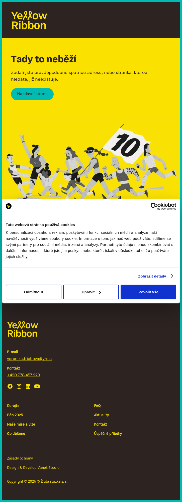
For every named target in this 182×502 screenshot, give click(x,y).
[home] (29, 20)
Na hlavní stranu (32, 94)
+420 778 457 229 (23, 375)
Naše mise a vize (21, 425)
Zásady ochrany (20, 459)
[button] (166, 20)
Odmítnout (33, 292)
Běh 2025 (15, 415)
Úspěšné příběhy (108, 434)
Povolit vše (148, 292)
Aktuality (101, 415)
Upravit (91, 292)
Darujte (13, 406)
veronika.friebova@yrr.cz (29, 359)
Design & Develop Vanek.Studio (33, 468)
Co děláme (16, 434)
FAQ (97, 406)
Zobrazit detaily (152, 276)
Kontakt (100, 425)
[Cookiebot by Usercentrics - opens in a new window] (154, 206)
